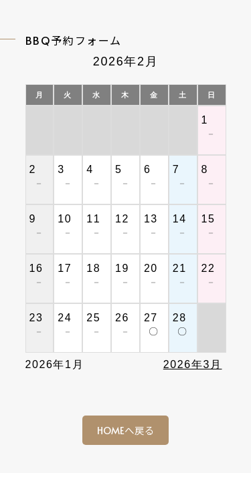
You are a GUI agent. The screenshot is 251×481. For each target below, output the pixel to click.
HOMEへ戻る (126, 430)
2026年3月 (192, 364)
